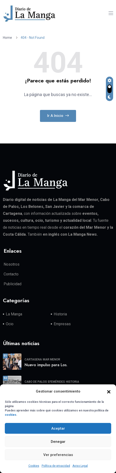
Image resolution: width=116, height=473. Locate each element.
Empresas (62, 324)
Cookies (33, 465)
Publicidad (12, 284)
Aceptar (58, 428)
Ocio (9, 324)
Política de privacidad (56, 465)
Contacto (11, 274)
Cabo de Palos (36, 381)
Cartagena (33, 359)
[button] (108, 391)
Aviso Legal (80, 465)
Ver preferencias (58, 455)
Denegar (58, 441)
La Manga (14, 314)
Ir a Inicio (58, 116)
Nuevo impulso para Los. (46, 365)
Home (8, 38)
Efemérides (56, 381)
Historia (60, 314)
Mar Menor (51, 359)
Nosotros (11, 264)
